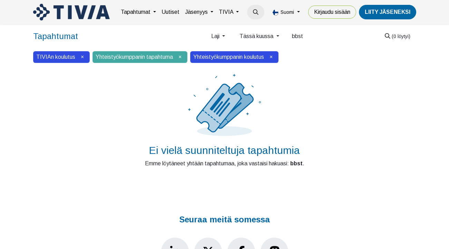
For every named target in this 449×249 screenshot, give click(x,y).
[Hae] (397, 36)
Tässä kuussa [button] (257, 36)
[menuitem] (138, 12)
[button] (255, 12)
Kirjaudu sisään (332, 12)
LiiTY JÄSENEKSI (387, 12)
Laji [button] (216, 36)
